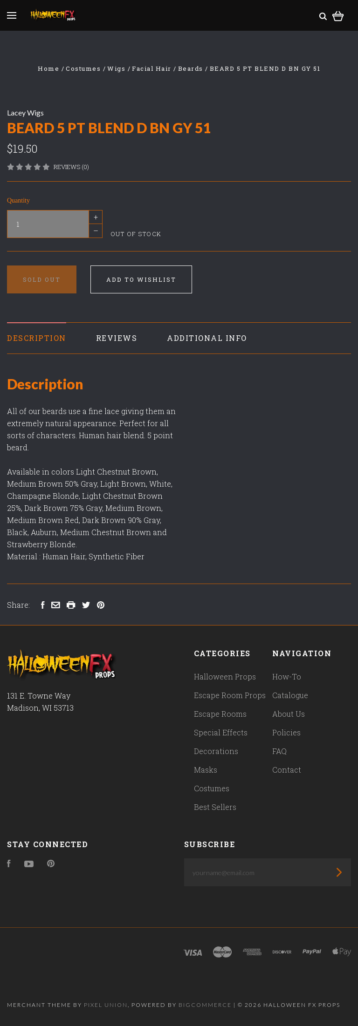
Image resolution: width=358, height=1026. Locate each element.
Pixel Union (106, 1004)
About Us (288, 714)
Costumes (211, 788)
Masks (205, 770)
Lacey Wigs (25, 112)
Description (36, 338)
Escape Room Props (230, 695)
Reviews (117, 338)
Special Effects (221, 732)
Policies (286, 732)
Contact (286, 770)
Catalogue (290, 695)
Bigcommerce (205, 1004)
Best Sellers (215, 807)
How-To (286, 676)
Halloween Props (225, 676)
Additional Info (207, 338)
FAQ (279, 751)
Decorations (216, 751)
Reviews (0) (71, 167)
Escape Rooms (220, 714)
